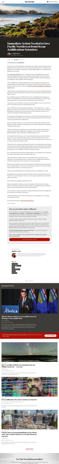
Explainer (4, 323)
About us (10, 431)
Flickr (14, 203)
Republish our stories (12, 448)
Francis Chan (14, 224)
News (9, 41)
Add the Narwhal (50, 296)
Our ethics (10, 436)
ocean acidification (16, 229)
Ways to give (11, 438)
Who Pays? (4, 275)
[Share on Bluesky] (14, 59)
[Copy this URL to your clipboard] (12, 60)
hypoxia (13, 226)
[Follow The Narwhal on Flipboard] (12, 451)
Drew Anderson (6, 280)
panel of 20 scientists (14, 74)
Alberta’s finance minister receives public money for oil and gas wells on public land (18, 278)
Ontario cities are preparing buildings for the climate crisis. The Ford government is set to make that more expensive (19, 394)
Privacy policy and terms (39, 459)
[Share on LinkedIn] (16, 59)
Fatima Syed (5, 398)
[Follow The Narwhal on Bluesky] (9, 451)
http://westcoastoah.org (27, 201)
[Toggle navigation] (3, 2)
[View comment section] (22, 59)
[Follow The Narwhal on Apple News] (9, 454)
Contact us (10, 444)
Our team (10, 433)
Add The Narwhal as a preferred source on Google (14, 295)
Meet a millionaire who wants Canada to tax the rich (18, 360)
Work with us (11, 434)
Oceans (13, 231)
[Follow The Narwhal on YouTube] (15, 451)
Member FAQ (11, 439)
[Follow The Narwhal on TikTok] (18, 451)
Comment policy (48, 459)
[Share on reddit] (18, 59)
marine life (19, 226)
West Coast (14, 233)
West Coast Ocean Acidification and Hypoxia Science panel (29, 87)
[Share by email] (20, 59)
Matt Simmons (5, 362)
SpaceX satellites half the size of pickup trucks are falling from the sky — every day (18, 326)
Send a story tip (11, 446)
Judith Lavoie (16, 53)
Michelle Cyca (5, 329)
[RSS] (12, 454)
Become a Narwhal (28, 437)
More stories (29, 409)
